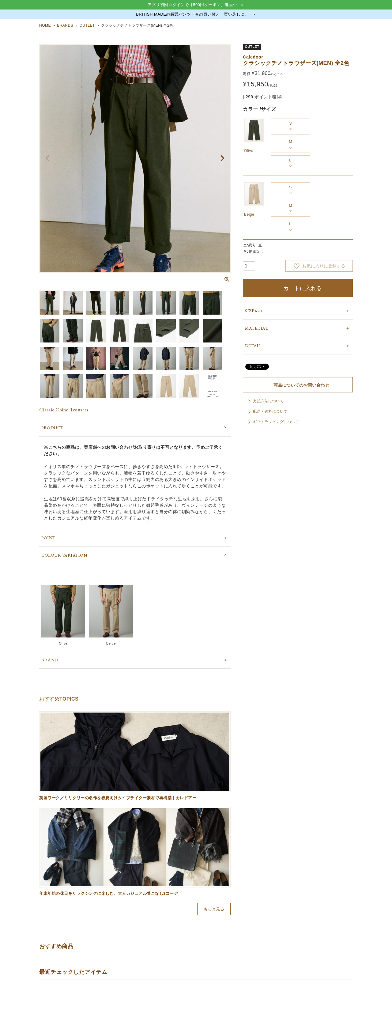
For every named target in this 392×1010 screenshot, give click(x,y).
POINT (48, 537)
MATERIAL (256, 328)
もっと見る (214, 909)
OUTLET (87, 25)
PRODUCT (52, 427)
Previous (47, 158)
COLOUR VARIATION (64, 555)
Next (222, 158)
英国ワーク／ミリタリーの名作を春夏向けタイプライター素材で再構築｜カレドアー (117, 798)
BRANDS (65, 25)
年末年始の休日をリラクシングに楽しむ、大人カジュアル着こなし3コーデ (108, 893)
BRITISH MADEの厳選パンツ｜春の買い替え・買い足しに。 (192, 14)
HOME (45, 25)
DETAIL (253, 345)
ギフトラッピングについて (276, 422)
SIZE (253, 310)
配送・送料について (270, 411)
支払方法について (268, 401)
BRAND (49, 660)
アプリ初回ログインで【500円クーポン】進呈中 (192, 4)
